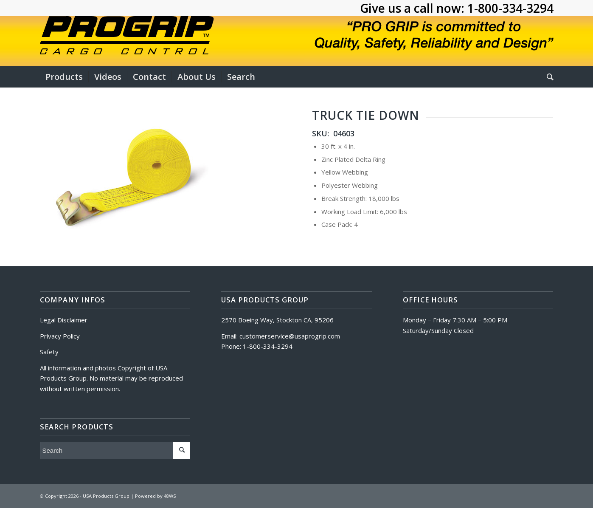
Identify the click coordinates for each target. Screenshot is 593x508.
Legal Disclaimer (63, 320)
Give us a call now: (413, 8)
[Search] (547, 76)
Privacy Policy (60, 336)
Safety (49, 351)
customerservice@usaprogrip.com (289, 336)
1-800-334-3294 (510, 8)
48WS (170, 496)
